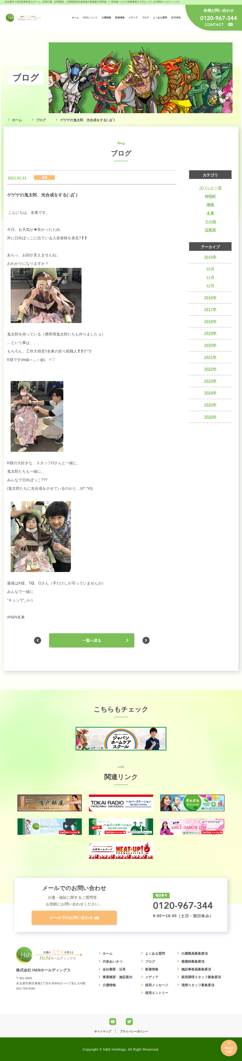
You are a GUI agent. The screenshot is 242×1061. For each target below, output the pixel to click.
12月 (210, 286)
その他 (210, 222)
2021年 (210, 357)
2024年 (210, 393)
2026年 (210, 417)
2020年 (210, 345)
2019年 (210, 333)
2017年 (210, 309)
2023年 (210, 381)
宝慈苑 (210, 230)
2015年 (210, 257)
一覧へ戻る (91, 640)
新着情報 (151, 969)
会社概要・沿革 (114, 969)
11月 (210, 278)
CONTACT (219, 24)
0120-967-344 (218, 18)
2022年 (210, 369)
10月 (210, 269)
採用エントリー (156, 993)
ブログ (41, 120)
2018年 (210, 321)
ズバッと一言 (210, 188)
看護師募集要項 (192, 961)
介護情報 (109, 985)
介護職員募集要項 (194, 953)
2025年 (210, 405)
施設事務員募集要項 (196, 969)
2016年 (210, 298)
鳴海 (210, 205)
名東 (210, 213)
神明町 (210, 197)
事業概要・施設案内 (117, 977)
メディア (151, 977)
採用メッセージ (156, 985)
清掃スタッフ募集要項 (197, 985)
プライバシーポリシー (134, 1031)
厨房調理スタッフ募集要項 (201, 977)
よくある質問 (155, 953)
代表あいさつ (112, 961)
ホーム (17, 120)
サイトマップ (102, 1031)
